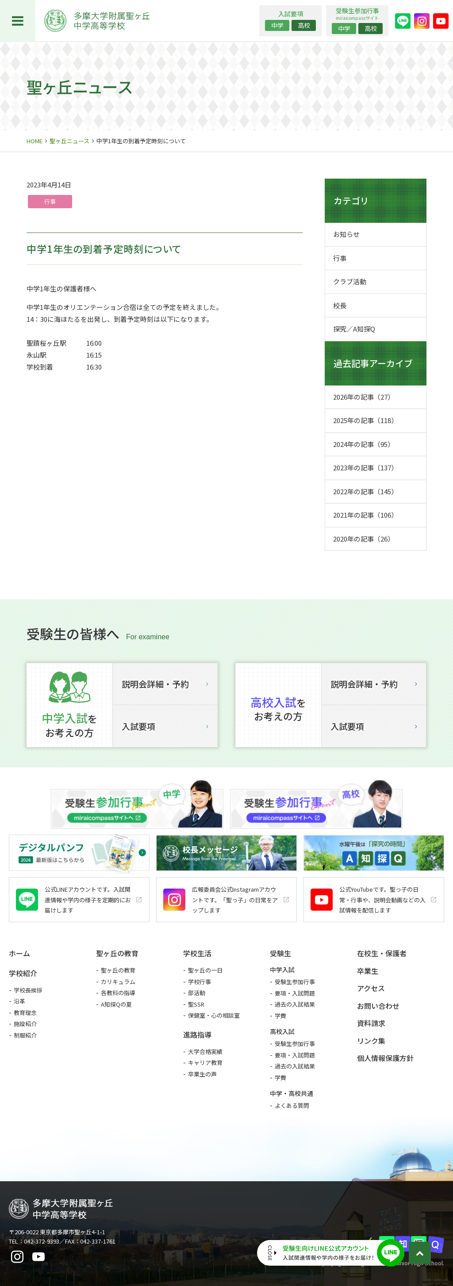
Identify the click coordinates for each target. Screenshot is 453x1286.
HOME (34, 141)
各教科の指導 (118, 992)
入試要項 (165, 726)
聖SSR (196, 1004)
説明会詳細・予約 (165, 684)
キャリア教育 (205, 1062)
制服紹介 (25, 1035)
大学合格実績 (205, 1051)
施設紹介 (25, 1023)
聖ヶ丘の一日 (205, 970)
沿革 (19, 1001)
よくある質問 (292, 1105)
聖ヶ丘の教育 (118, 970)
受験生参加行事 (295, 981)
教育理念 (25, 1012)
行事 (50, 201)
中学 (277, 25)
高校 (304, 25)
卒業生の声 (202, 1074)
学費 (280, 1015)
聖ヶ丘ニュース (69, 141)
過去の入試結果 (295, 1004)
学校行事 (199, 981)
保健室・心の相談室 (214, 1015)
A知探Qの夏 (116, 1004)
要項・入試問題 (295, 993)
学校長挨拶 (28, 990)
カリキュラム (118, 981)
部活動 (196, 992)
